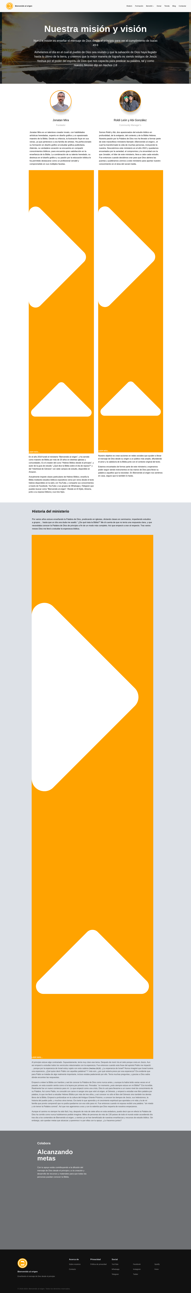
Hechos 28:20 (95, 1068)
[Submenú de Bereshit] (153, 6)
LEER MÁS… (34, 452)
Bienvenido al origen (23, 6)
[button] (61, 311)
